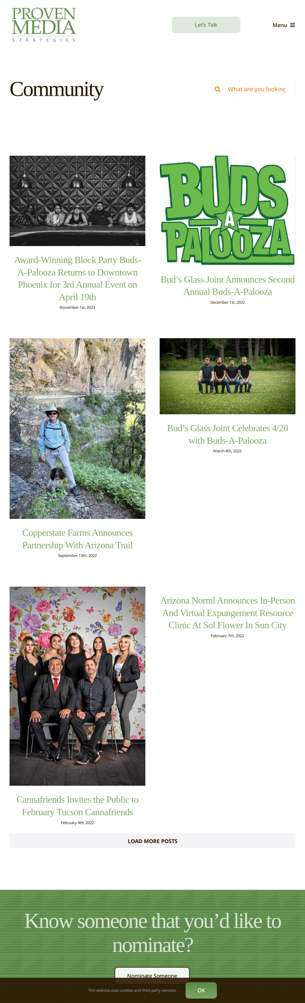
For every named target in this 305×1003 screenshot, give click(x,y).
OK (201, 990)
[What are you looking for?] (251, 89)
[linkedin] (167, 972)
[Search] (218, 89)
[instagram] (155, 972)
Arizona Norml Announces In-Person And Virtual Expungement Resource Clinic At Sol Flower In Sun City (232, 589)
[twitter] (144, 972)
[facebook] (132, 972)
